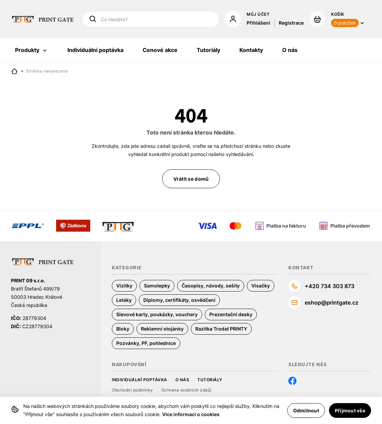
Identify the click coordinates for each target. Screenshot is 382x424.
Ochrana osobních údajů (186, 390)
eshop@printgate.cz (331, 302)
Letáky (124, 300)
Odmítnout (306, 410)
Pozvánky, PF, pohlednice (146, 343)
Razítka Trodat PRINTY (221, 329)
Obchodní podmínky (132, 390)
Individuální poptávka (139, 379)
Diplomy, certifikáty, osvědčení (179, 300)
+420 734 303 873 (329, 286)
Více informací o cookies (191, 414)
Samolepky (157, 285)
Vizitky (124, 285)
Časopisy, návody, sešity (211, 285)
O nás (182, 379)
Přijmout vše (350, 410)
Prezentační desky (230, 314)
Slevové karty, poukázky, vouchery (157, 314)
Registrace (291, 23)
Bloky (122, 329)
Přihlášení (258, 23)
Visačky (260, 285)
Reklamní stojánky (162, 329)
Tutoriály (209, 379)
